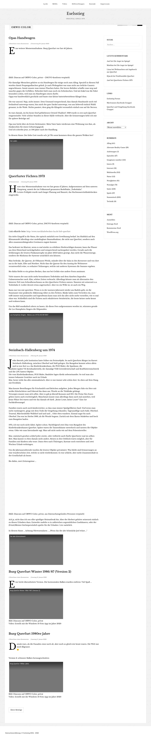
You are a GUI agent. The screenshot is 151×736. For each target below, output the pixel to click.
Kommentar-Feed (114, 228)
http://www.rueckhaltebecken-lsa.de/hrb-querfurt (48, 231)
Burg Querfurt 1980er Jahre (29, 633)
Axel (108, 61)
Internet (110, 168)
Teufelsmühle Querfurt (125, 76)
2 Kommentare (14, 182)
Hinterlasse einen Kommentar (19, 43)
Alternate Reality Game (116, 147)
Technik (110, 201)
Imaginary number (114, 160)
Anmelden (111, 220)
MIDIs (54, 4)
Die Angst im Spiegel (122, 61)
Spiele (109, 193)
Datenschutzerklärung (13, 733)
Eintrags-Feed (112, 224)
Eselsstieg (75, 13)
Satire (109, 189)
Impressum (105, 4)
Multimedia (111, 172)
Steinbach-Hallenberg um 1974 (32, 350)
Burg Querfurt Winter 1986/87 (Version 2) (40, 571)
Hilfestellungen (78, 4)
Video (64, 4)
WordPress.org (112, 232)
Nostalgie (110, 185)
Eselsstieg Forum (113, 99)
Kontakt (92, 4)
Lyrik (45, 4)
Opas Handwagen (22, 38)
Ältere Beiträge (16, 710)
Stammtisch (111, 197)
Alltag (109, 143)
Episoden (110, 156)
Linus (109, 69)
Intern (109, 164)
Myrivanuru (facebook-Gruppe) (119, 103)
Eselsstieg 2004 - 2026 (31, 733)
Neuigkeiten (111, 181)
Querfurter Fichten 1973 (27, 176)
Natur (109, 176)
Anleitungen (112, 151)
